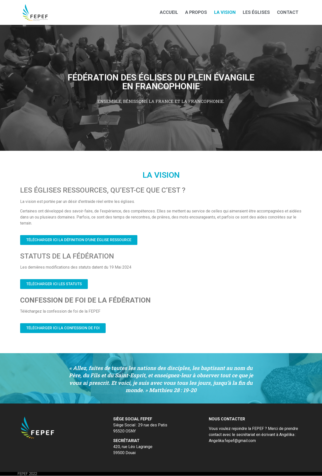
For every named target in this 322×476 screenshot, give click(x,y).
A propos (196, 12)
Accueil (169, 12)
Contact (287, 12)
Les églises (256, 12)
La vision (225, 12)
